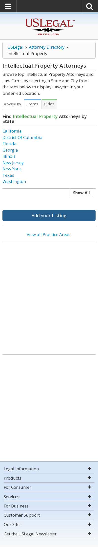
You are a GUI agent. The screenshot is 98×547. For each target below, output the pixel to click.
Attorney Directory (47, 47)
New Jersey (13, 162)
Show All (81, 192)
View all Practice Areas (48, 234)
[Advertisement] (49, 297)
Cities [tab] (49, 103)
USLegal (15, 47)
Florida (9, 143)
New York (11, 169)
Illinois (9, 156)
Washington (14, 181)
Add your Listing (49, 215)
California (12, 131)
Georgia (10, 150)
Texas (8, 175)
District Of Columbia (22, 137)
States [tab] (32, 103)
